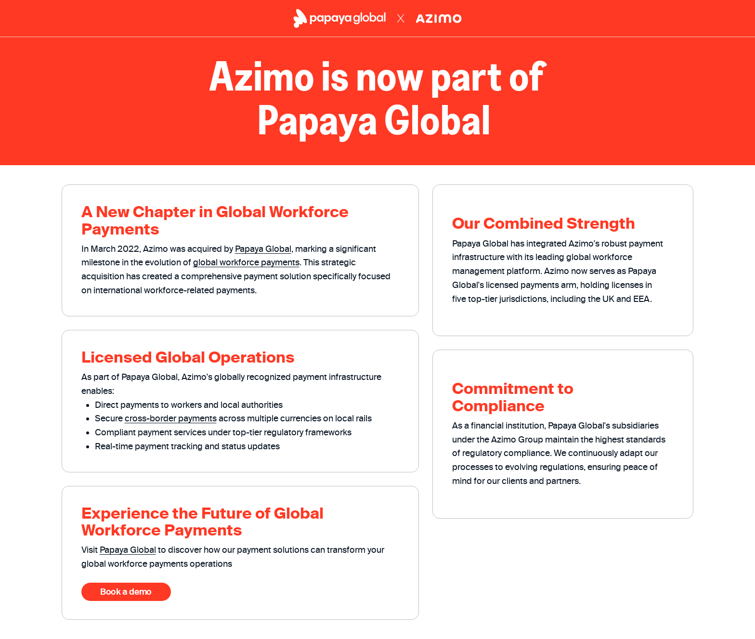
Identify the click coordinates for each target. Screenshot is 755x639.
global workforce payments (246, 262)
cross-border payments (171, 418)
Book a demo (126, 592)
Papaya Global (263, 249)
